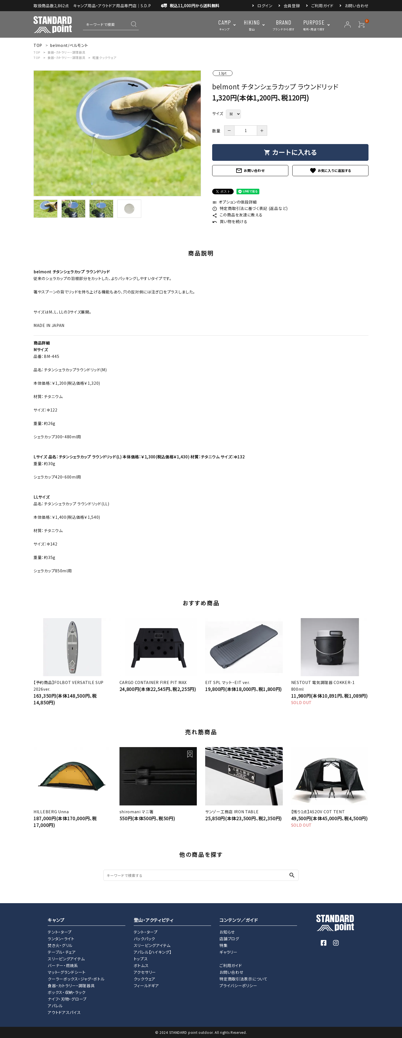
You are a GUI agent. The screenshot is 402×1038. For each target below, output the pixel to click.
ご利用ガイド (322, 6)
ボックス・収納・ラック (67, 992)
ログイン (264, 6)
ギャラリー (228, 952)
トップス (141, 959)
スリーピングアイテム (66, 959)
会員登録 (292, 6)
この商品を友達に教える (237, 214)
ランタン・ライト (61, 938)
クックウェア (144, 979)
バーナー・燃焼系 (63, 965)
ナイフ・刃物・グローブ (67, 999)
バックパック (144, 938)
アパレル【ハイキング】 (153, 952)
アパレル (55, 1005)
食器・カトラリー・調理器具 (66, 52)
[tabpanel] (117, 133)
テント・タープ (60, 932)
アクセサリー (145, 972)
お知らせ (227, 932)
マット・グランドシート (67, 972)
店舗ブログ (229, 938)
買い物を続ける (230, 221)
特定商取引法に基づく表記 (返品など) (250, 208)
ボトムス (141, 965)
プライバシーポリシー (238, 985)
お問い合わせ (356, 6)
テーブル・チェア (62, 952)
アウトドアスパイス (64, 1012)
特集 (223, 945)
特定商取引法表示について (243, 979)
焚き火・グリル (60, 945)
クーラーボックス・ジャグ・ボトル (76, 979)
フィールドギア (146, 985)
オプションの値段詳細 (234, 202)
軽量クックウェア (104, 57)
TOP (37, 52)
